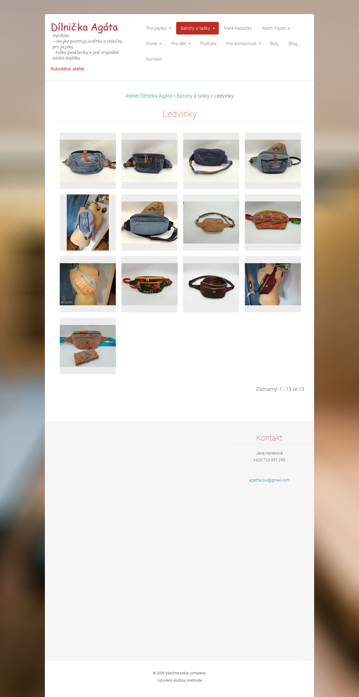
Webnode (194, 680)
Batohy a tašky (193, 96)
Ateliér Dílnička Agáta (148, 96)
